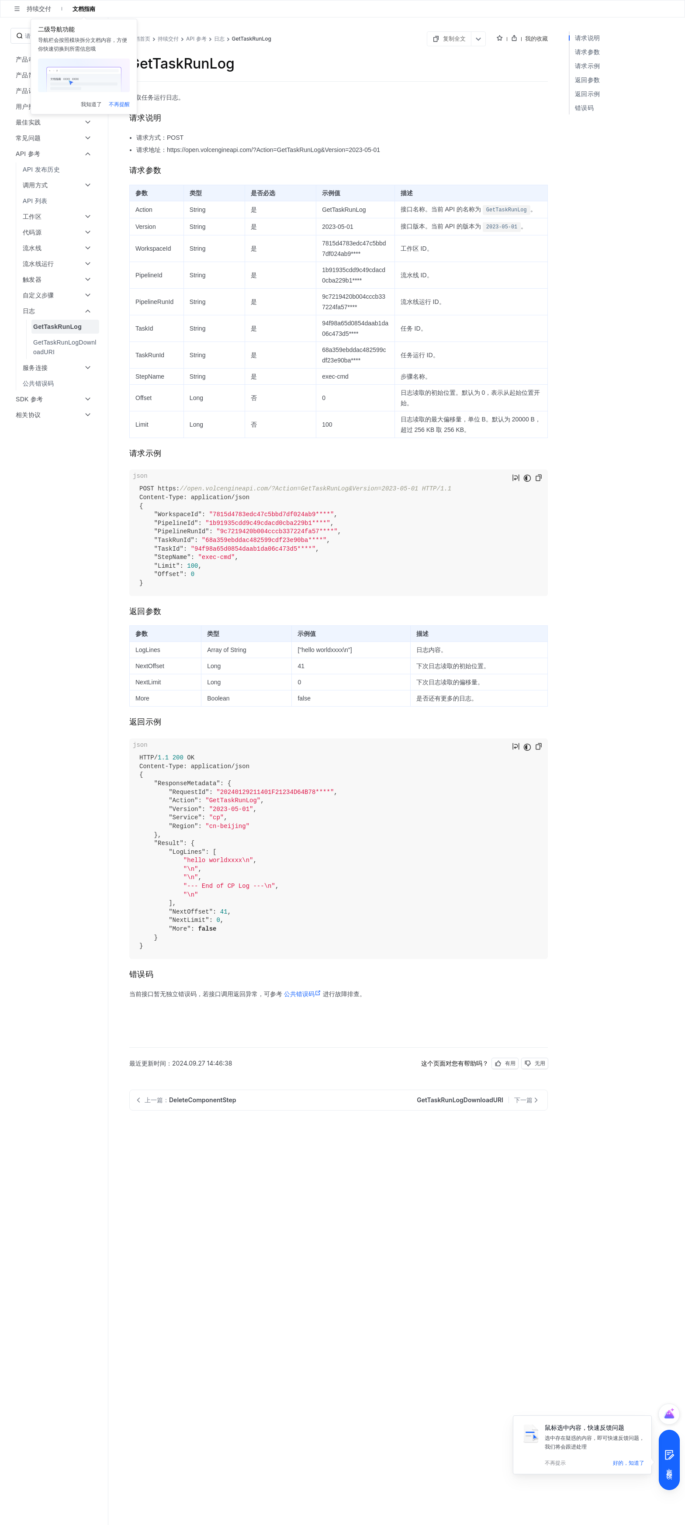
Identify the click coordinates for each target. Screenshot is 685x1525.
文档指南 (84, 8)
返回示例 (587, 93)
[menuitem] (54, 169)
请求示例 (587, 65)
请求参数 (587, 51)
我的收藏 (536, 38)
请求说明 (587, 37)
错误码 (584, 107)
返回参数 (587, 79)
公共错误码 (302, 993)
